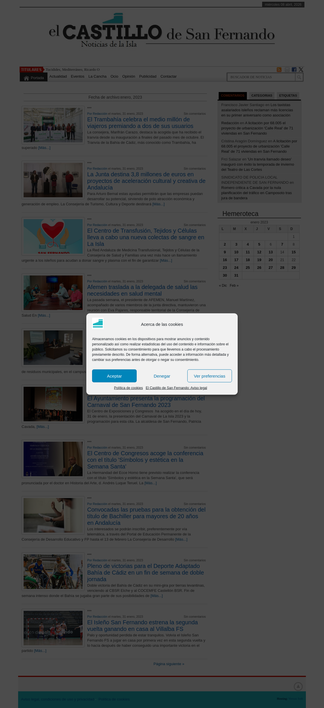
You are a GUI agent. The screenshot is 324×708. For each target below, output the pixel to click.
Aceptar (114, 375)
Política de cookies (128, 388)
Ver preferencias (209, 375)
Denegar (162, 375)
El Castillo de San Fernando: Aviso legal (176, 388)
